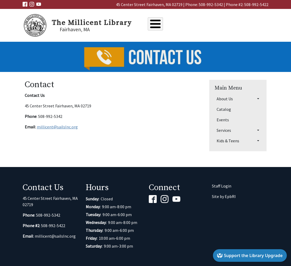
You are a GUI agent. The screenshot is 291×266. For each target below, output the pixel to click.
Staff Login (221, 186)
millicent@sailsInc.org (57, 126)
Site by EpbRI (224, 196)
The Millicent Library (92, 22)
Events (206, 24)
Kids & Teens (255, 24)
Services (228, 24)
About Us (160, 24)
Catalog (184, 24)
